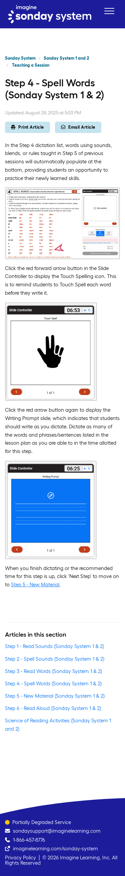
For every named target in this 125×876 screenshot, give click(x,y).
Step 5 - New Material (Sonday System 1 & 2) (55, 696)
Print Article (27, 127)
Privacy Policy (20, 857)
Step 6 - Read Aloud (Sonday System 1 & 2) (53, 708)
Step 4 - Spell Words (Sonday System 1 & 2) (53, 683)
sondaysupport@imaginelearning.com (57, 831)
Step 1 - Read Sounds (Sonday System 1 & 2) (54, 646)
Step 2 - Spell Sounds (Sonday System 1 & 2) (54, 659)
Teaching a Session (30, 65)
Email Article (78, 127)
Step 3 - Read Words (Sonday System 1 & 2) (53, 671)
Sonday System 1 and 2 (66, 58)
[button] (109, 10)
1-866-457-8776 (29, 840)
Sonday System (20, 58)
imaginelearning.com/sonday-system (55, 848)
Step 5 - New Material (35, 584)
